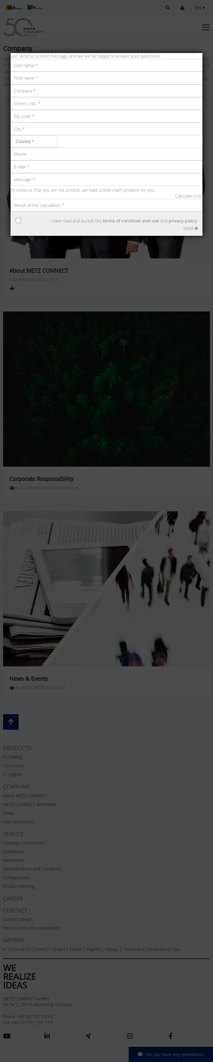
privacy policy (183, 221)
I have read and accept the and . (124, 221)
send (190, 228)
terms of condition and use (131, 221)
